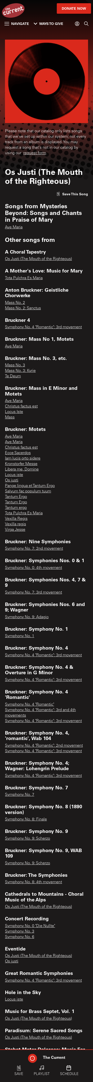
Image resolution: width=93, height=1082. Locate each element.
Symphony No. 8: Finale (26, 819)
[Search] (86, 24)
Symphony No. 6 (19, 937)
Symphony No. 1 (19, 636)
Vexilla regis (15, 524)
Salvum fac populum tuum (28, 491)
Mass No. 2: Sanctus (23, 308)
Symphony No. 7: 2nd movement (34, 549)
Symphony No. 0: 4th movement (33, 568)
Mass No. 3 (15, 365)
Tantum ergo (16, 508)
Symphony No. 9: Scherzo (27, 839)
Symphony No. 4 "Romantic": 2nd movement (44, 746)
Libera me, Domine (22, 470)
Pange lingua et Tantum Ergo (30, 486)
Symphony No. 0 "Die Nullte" (30, 926)
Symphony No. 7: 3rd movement (33, 593)
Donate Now (74, 8)
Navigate (16, 23)
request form (34, 153)
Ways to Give (48, 23)
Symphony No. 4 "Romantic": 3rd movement (43, 327)
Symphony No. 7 (19, 795)
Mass (10, 417)
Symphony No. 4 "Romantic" (29, 705)
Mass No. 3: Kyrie (20, 371)
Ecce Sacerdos (18, 453)
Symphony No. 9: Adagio (27, 617)
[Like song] (72, 194)
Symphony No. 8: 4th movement (33, 882)
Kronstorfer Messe (21, 464)
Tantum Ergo (16, 497)
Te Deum (13, 376)
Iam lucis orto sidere (22, 459)
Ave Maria (14, 227)
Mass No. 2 (15, 303)
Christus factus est (21, 406)
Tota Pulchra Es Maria (24, 278)
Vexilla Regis (16, 519)
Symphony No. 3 (19, 932)
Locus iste (14, 475)
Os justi (11, 480)
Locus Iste (14, 412)
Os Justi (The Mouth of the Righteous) (38, 259)
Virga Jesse (15, 530)
